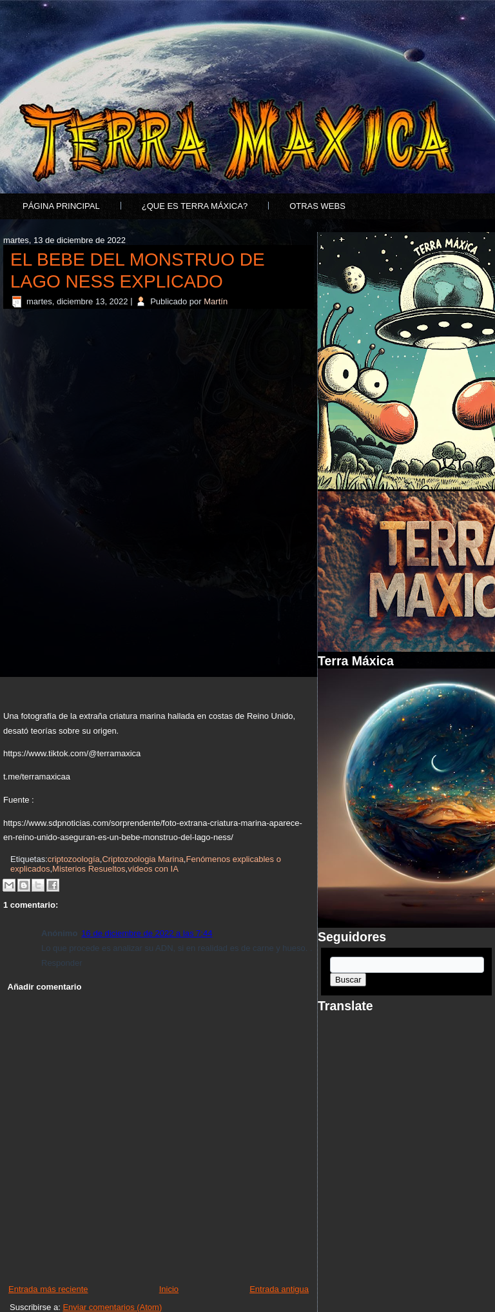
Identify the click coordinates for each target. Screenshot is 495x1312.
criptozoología (74, 859)
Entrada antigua (279, 1289)
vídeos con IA (153, 869)
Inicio (169, 1289)
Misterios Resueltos (88, 869)
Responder (61, 963)
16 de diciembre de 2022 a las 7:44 (146, 933)
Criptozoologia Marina (142, 859)
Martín (216, 301)
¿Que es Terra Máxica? (195, 206)
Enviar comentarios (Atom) (112, 1307)
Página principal (61, 206)
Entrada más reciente (48, 1289)
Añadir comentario (45, 987)
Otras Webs (317, 206)
